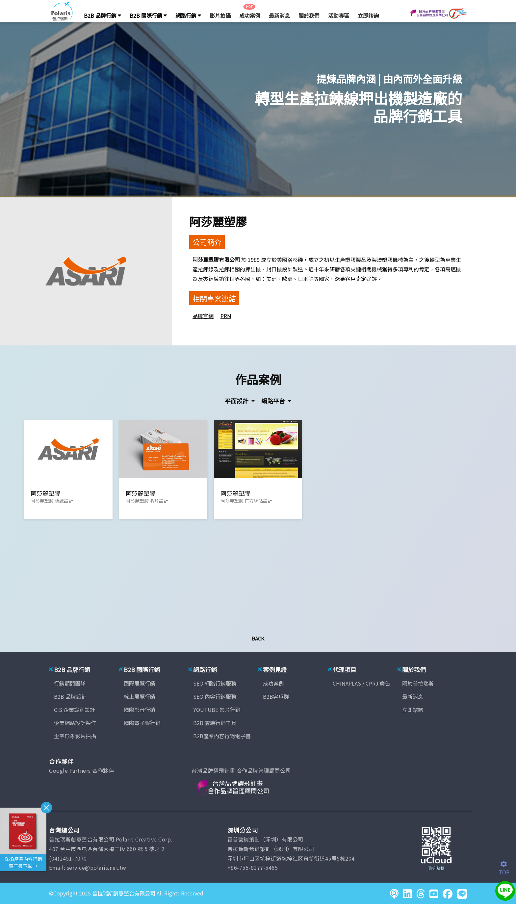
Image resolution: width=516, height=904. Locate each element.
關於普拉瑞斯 (418, 683)
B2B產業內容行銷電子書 (222, 736)
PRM (225, 316)
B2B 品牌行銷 (102, 15)
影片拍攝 (220, 15)
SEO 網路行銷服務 (214, 683)
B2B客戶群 (276, 696)
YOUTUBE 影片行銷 (217, 710)
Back (258, 638)
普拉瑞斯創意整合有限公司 (123, 893)
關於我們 (309, 15)
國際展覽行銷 (139, 683)
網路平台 (273, 400)
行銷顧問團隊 (70, 683)
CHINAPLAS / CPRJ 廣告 (361, 683)
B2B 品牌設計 (70, 696)
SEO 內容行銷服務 (214, 696)
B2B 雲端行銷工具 (214, 723)
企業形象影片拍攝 (75, 736)
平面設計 (237, 400)
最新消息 (279, 15)
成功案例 (249, 15)
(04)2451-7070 (68, 858)
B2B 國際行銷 (148, 15)
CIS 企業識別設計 (74, 710)
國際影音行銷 (139, 710)
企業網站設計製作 (75, 723)
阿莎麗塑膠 (218, 221)
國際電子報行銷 (142, 723)
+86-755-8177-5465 (252, 867)
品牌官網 (203, 316)
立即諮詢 (368, 15)
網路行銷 (188, 15)
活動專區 (338, 15)
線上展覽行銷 (139, 696)
